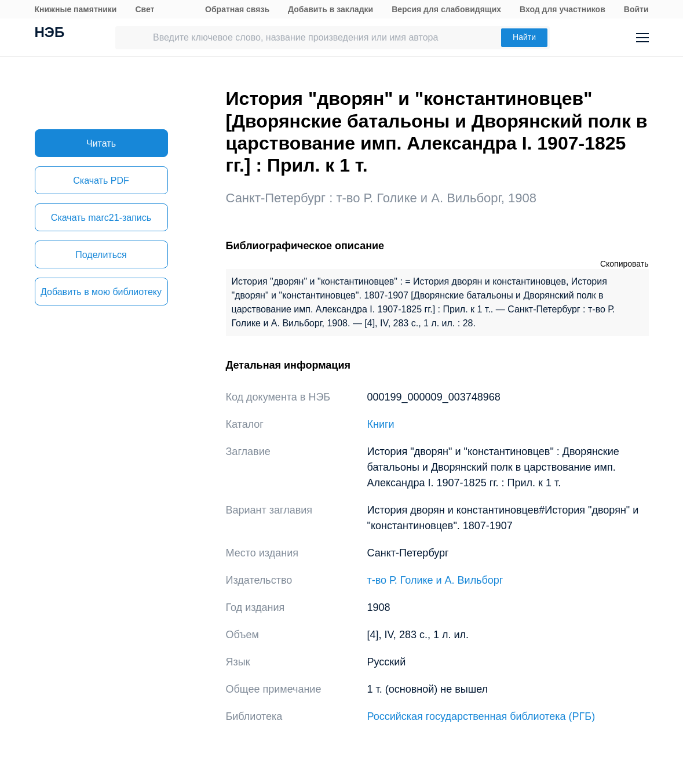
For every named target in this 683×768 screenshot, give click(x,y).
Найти (524, 37)
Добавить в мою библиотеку (101, 292)
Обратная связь (237, 9)
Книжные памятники (76, 9)
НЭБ (50, 33)
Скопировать (624, 263)
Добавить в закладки (330, 9)
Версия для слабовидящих (446, 9)
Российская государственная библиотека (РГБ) (481, 716)
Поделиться (100, 255)
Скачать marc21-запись (101, 218)
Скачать (101, 180)
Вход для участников (562, 9)
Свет (144, 9)
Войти (636, 9)
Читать (101, 143)
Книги (381, 424)
